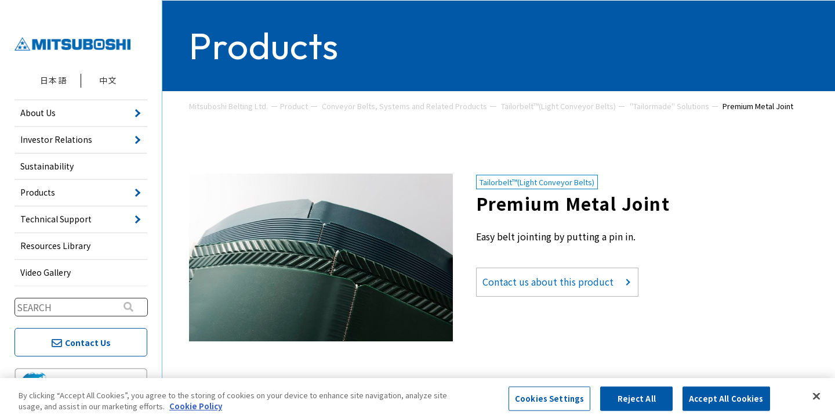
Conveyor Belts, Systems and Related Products (404, 105)
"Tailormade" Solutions (669, 105)
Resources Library (55, 245)
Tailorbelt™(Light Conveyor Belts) (558, 105)
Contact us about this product (547, 282)
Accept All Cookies (726, 398)
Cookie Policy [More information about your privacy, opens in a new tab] (195, 406)
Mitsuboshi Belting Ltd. (228, 105)
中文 (108, 80)
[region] (417, 398)
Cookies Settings (549, 398)
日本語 (53, 80)
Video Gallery (45, 272)
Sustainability (47, 166)
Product (294, 105)
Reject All (637, 398)
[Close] (816, 396)
